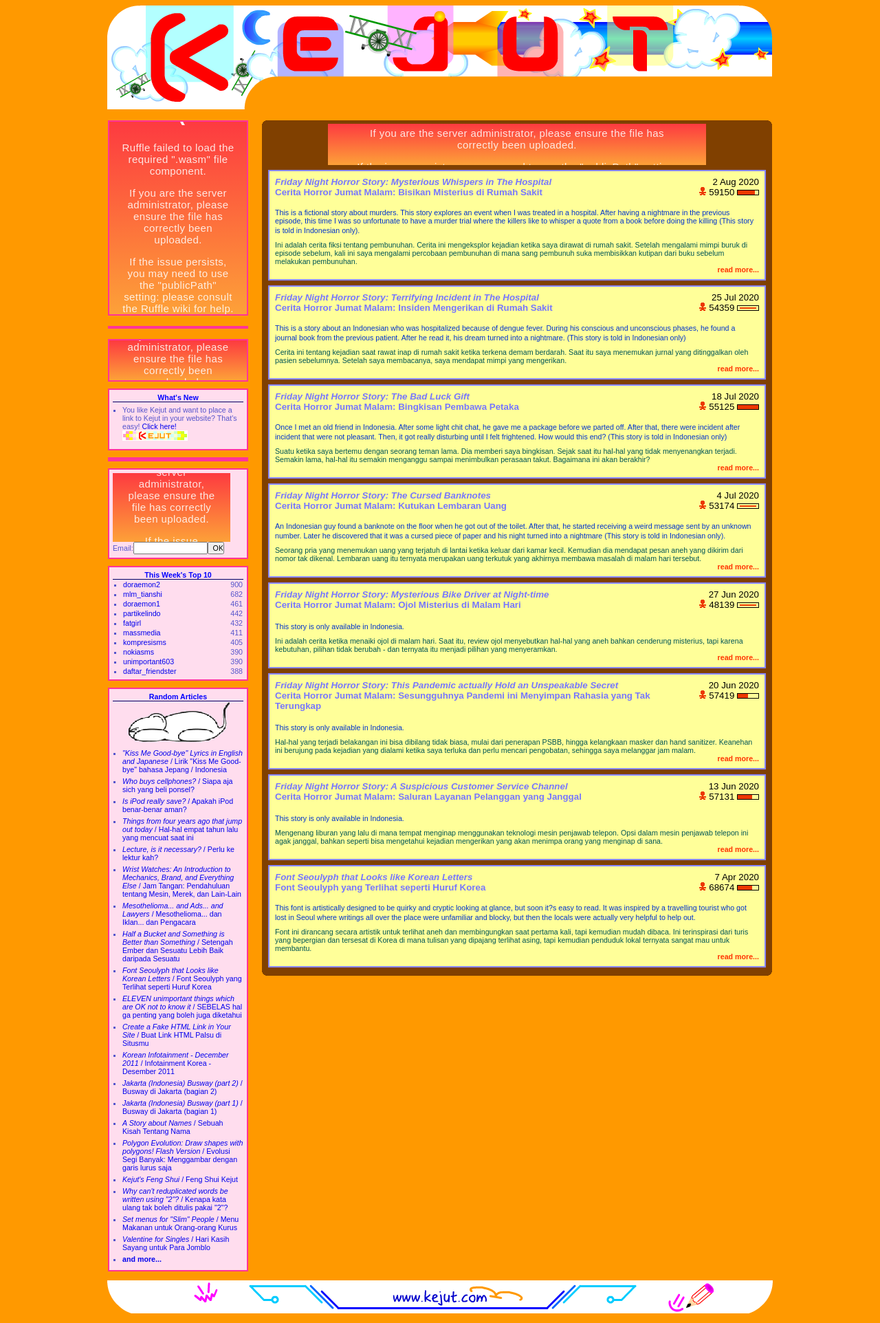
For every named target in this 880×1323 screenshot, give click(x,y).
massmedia (141, 632)
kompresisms (144, 642)
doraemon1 (141, 604)
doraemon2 (141, 584)
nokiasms (138, 652)
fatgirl (132, 623)
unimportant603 (148, 661)
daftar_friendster (150, 671)
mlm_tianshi (142, 594)
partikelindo (142, 613)
